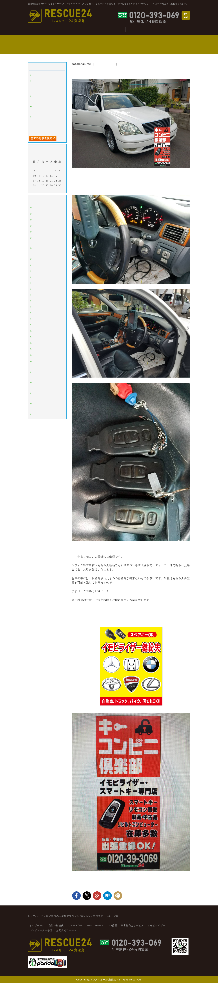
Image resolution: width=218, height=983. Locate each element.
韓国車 (37, 265)
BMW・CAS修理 (109, 29)
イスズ (37, 331)
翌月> (54, 189)
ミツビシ (38, 313)
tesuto (36, 75)
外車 (35, 219)
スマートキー (41, 207)
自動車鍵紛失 (76, 29)
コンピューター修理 (141, 29)
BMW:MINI (40, 343)
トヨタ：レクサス (105, 64)
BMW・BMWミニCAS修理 (101, 925)
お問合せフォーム (66, 930)
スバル (37, 307)
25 (38, 185)
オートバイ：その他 (45, 277)
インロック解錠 (42, 231)
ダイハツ (38, 325)
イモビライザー (42, 213)
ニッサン (38, 289)
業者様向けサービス (174, 29)
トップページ (37, 925)
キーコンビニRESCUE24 (48, 349)
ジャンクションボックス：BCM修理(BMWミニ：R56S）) (46, 85)
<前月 (40, 189)
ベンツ (37, 259)
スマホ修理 (39, 414)
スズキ (37, 319)
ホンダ (37, 295)
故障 (35, 226)
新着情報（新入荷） (45, 355)
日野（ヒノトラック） (46, 337)
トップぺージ (44, 29)
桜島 (35, 271)
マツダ (37, 301)
